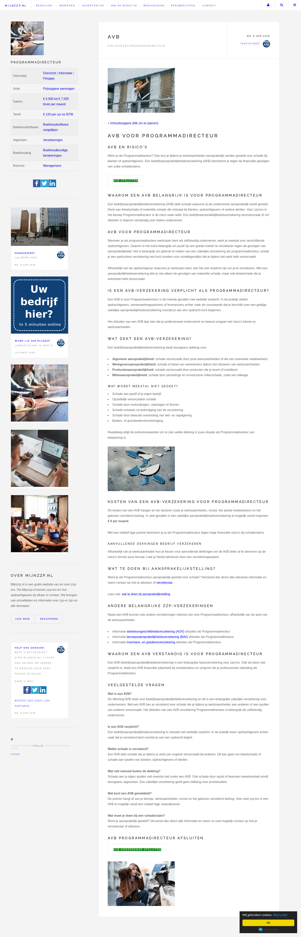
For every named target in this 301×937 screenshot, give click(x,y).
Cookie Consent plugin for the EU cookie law (268, 929)
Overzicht (49, 73)
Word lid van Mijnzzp (32, 341)
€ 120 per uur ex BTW (58, 114)
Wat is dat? (280, 915)
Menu (295, 5)
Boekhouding (154, 5)
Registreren (49, 619)
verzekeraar (164, 582)
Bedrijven (44, 5)
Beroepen (67, 5)
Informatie (65, 73)
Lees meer (22, 619)
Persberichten (183, 5)
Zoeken (281, 5)
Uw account (268, 5)
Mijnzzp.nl (16, 5)
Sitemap (15, 754)
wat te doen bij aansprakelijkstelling (146, 594)
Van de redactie (124, 5)
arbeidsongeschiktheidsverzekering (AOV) (155, 631)
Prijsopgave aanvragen (59, 88)
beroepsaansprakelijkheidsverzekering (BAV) (157, 636)
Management (52, 165)
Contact (209, 5)
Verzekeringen (53, 140)
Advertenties (93, 5)
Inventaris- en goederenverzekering (151, 642)
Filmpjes (49, 78)
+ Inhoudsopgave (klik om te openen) (133, 123)
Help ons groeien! (30, 648)
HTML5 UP (38, 746)
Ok (268, 923)
